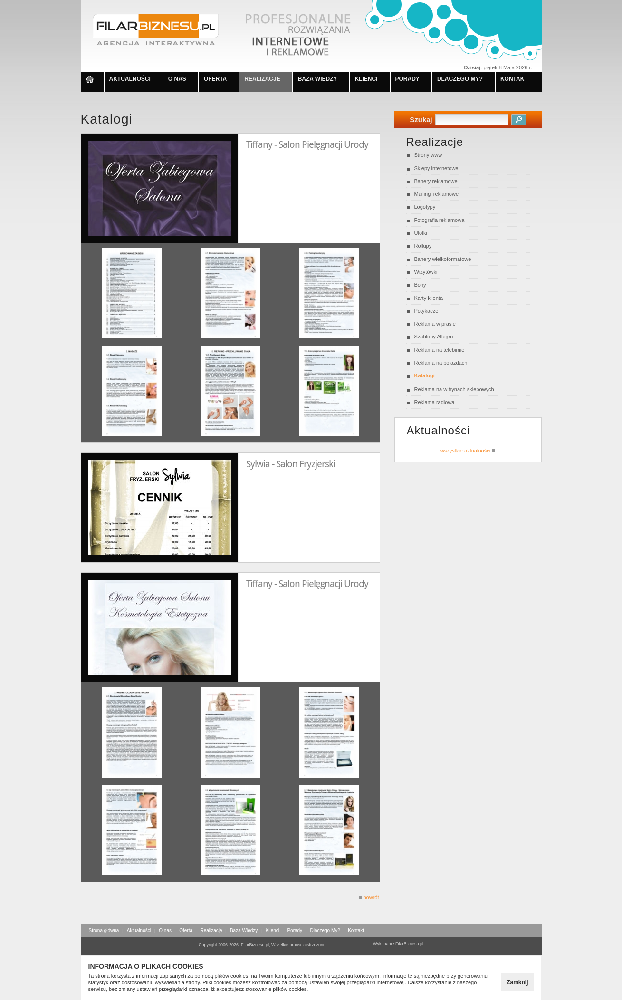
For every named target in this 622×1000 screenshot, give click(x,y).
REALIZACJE (262, 79)
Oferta (185, 930)
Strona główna (104, 930)
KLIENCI (366, 79)
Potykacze (426, 311)
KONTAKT (514, 79)
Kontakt (356, 930)
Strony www (428, 155)
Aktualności (139, 930)
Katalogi (424, 375)
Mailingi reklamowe (436, 194)
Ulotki (421, 233)
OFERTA (215, 79)
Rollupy (423, 246)
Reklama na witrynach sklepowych (454, 389)
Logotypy (425, 207)
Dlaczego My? (325, 930)
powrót (368, 897)
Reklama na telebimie (439, 350)
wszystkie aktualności (467, 450)
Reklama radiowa (434, 402)
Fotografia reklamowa (439, 220)
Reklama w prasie (435, 324)
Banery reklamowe (436, 181)
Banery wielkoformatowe (442, 259)
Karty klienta (428, 298)
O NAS (177, 79)
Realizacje (211, 930)
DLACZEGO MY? (460, 79)
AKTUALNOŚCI (130, 79)
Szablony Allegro (433, 336)
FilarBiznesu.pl (409, 944)
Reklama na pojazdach (441, 362)
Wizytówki (426, 272)
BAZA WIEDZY (317, 79)
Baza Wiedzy (244, 930)
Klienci (272, 930)
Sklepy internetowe (436, 168)
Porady (294, 930)
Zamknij (517, 982)
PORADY (407, 79)
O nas (165, 930)
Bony (420, 285)
